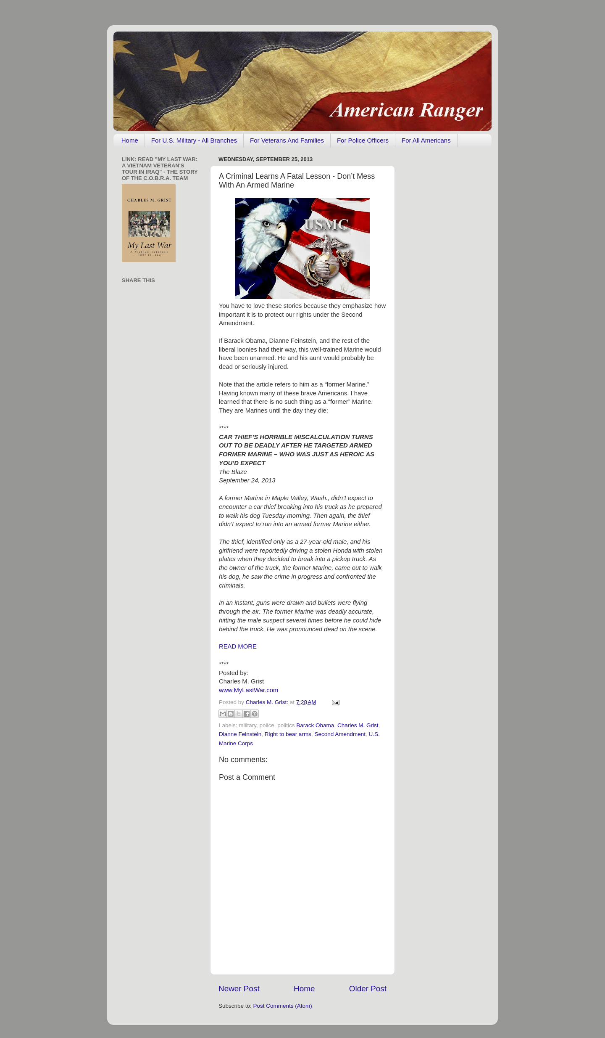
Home (129, 140)
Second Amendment (340, 734)
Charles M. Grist (358, 725)
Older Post (368, 988)
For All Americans (426, 140)
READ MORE (238, 646)
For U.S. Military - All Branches (194, 140)
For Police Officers (363, 140)
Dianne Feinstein (240, 734)
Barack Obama (315, 725)
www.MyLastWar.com (248, 690)
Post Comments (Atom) (282, 1006)
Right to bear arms (288, 734)
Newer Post (239, 988)
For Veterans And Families (287, 140)
